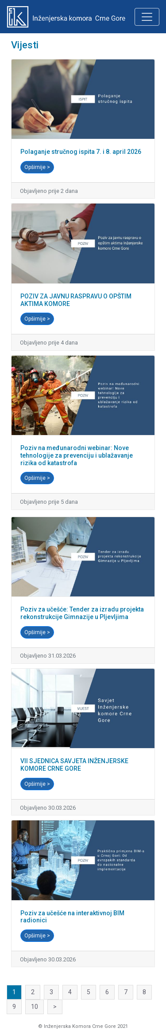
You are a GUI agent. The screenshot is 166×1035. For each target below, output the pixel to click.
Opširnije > (37, 167)
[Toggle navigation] (147, 17)
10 (34, 1006)
